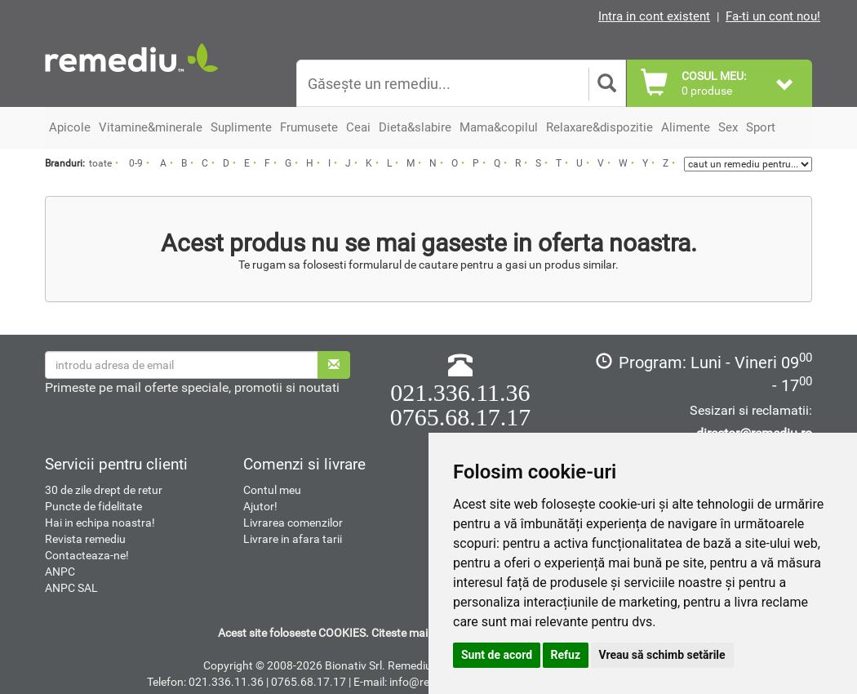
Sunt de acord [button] (496, 654)
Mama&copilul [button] (499, 127)
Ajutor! (260, 506)
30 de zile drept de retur (103, 489)
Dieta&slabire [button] (415, 127)
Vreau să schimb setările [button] (662, 654)
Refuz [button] (566, 654)
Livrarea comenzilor (293, 522)
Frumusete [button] (309, 127)
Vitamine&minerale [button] (150, 127)
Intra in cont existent (654, 16)
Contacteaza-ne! (87, 555)
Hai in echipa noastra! (100, 522)
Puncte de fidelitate (93, 506)
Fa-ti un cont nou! (773, 16)
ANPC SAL (71, 587)
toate (100, 163)
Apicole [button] (70, 127)
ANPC (60, 571)
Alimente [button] (685, 127)
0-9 (136, 163)
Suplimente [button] (241, 127)
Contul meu (272, 489)
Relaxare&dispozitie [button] (599, 127)
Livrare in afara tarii (292, 538)
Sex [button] (728, 127)
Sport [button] (760, 127)
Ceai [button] (358, 127)
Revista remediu (85, 538)
